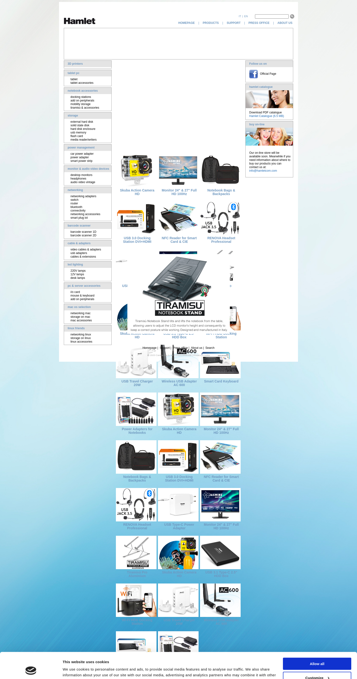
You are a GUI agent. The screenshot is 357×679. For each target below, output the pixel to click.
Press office (180, 348)
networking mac (80, 313)
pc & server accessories (84, 285)
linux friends (76, 328)
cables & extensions (83, 256)
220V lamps (78, 270)
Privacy (197, 355)
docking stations (80, 97)
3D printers (75, 63)
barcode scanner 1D (83, 231)
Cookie (206, 355)
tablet (73, 79)
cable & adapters (79, 243)
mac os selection (79, 307)
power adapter (79, 157)
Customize (317, 653)
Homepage (149, 348)
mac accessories (81, 320)
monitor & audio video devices (88, 168)
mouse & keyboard (82, 295)
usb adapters (78, 253)
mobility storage (80, 104)
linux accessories (81, 341)
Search (210, 348)
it (240, 16)
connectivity (78, 210)
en (246, 16)
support (234, 23)
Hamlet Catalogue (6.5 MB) (266, 116)
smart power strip (81, 161)
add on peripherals (82, 100)
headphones (78, 178)
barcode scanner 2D (83, 235)
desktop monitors (81, 175)
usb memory (78, 132)
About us (196, 348)
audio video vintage (82, 182)
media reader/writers (83, 139)
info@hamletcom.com (263, 170)
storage (73, 115)
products (211, 23)
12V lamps (77, 274)
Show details (74, 669)
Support (165, 348)
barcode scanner (79, 225)
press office (259, 23)
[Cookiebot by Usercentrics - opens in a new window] (31, 669)
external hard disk (81, 121)
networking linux (80, 334)
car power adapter (82, 153)
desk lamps (77, 278)
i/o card (75, 292)
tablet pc (73, 73)
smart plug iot (79, 217)
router (74, 203)
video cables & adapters (85, 249)
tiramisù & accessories (84, 107)
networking (75, 190)
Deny (317, 667)
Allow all (317, 639)
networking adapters (83, 196)
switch (74, 200)
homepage (186, 23)
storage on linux (80, 338)
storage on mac (80, 316)
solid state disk (79, 125)
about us (285, 23)
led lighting (75, 264)
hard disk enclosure (82, 129)
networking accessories (85, 214)
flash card (76, 136)
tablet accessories (81, 83)
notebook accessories (83, 90)
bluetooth (76, 207)
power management (81, 147)
